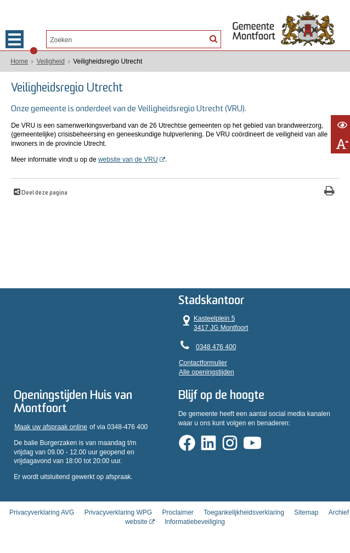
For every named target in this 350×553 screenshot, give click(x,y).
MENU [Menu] (14, 39)
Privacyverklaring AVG (41, 512)
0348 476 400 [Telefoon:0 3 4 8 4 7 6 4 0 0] (216, 347)
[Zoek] (213, 38)
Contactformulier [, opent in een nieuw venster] (203, 363)
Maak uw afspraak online (50, 427)
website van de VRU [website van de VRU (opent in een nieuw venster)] (128, 159)
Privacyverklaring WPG (118, 512)
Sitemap (306, 512)
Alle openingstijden (206, 372)
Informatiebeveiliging (195, 522)
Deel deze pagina (43, 193)
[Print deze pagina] (329, 192)
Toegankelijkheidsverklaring (244, 512)
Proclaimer (178, 512)
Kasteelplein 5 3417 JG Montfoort (213, 323)
